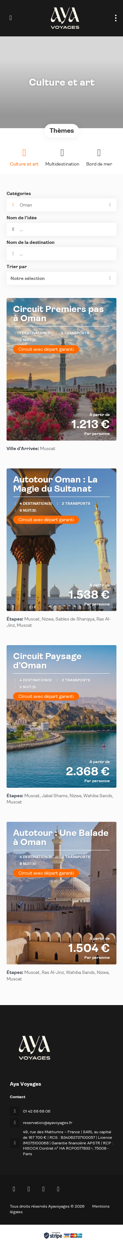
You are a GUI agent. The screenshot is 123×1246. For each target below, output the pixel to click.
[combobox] (61, 253)
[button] (61, 278)
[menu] (116, 18)
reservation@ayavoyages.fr (47, 1122)
